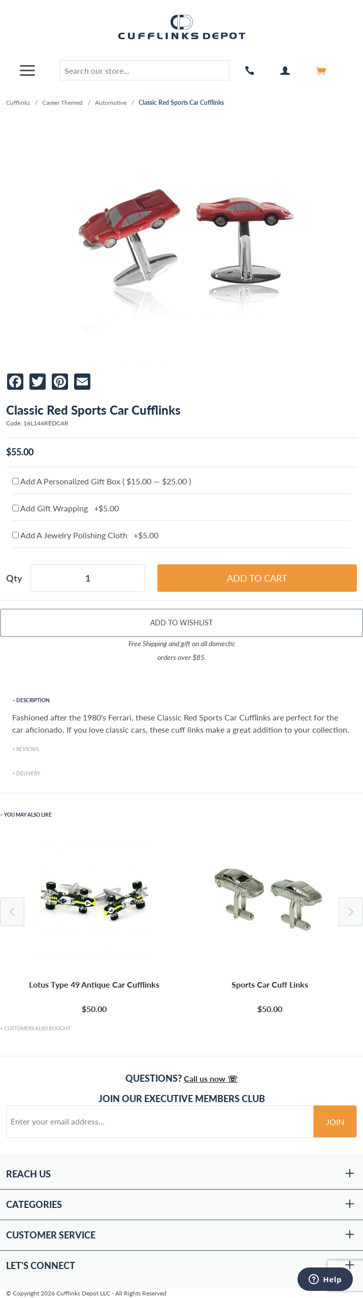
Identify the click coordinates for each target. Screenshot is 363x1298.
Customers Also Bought (37, 1028)
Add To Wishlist (181, 622)
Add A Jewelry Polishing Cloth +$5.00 (85, 535)
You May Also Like (28, 815)
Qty (14, 578)
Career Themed (62, 102)
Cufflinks (18, 102)
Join (335, 1122)
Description (33, 700)
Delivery (28, 773)
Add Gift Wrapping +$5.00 (65, 508)
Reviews (27, 749)
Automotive (110, 102)
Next (351, 912)
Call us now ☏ (211, 1078)
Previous (12, 912)
